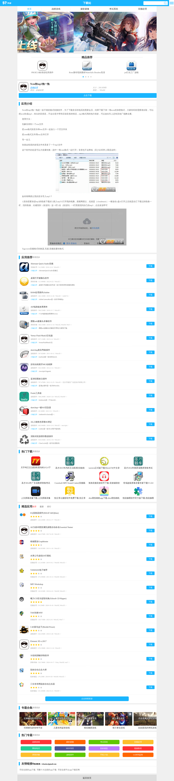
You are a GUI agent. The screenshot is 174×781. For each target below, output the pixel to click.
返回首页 (87, 778)
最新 (42, 507)
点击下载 (88, 95)
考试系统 (113, 9)
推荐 (34, 507)
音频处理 (142, 9)
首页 (29, 9)
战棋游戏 (56, 9)
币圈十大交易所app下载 (47, 770)
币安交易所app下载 (27, 770)
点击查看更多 (87, 699)
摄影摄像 (84, 9)
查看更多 (36, 257)
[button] (83, 76)
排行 (49, 507)
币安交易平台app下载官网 (69, 770)
